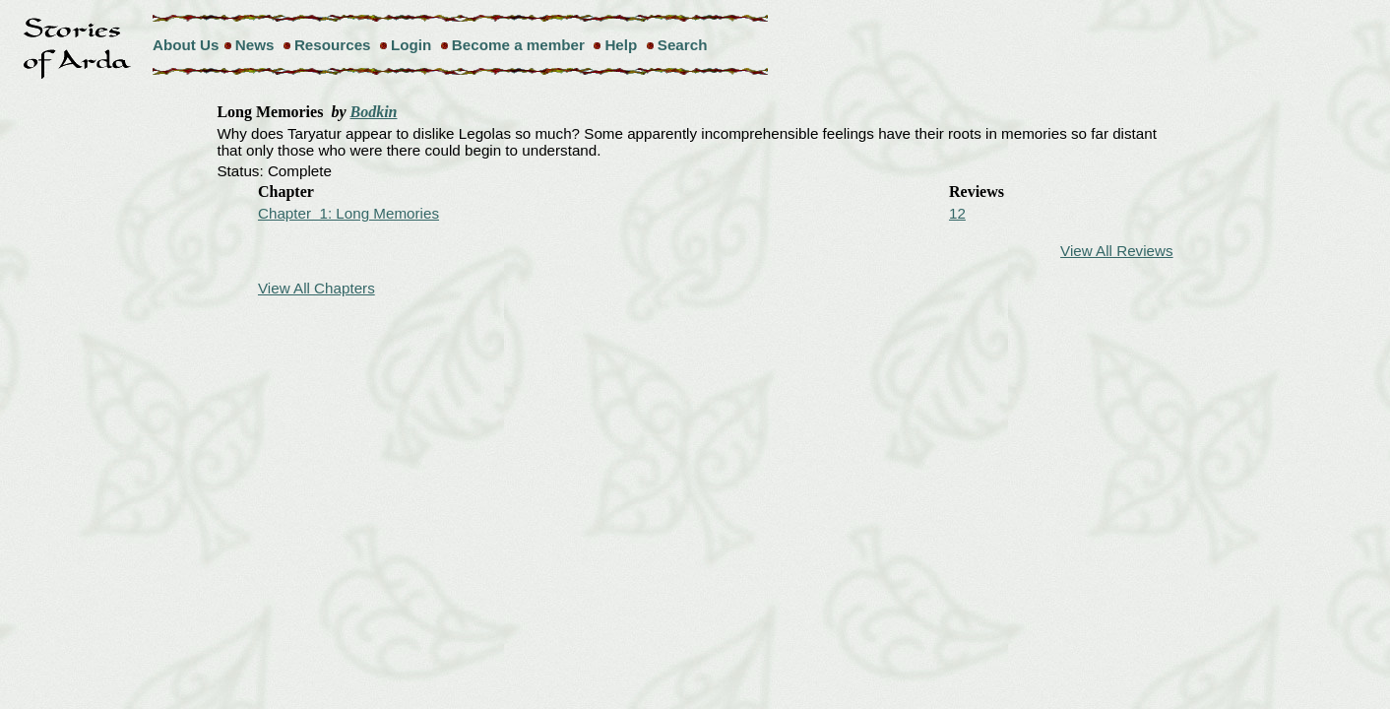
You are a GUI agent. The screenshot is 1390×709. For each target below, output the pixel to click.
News (255, 44)
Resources (332, 44)
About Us (186, 44)
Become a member (518, 44)
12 (957, 213)
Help (620, 44)
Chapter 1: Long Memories (348, 213)
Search (683, 44)
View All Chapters (316, 288)
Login (411, 44)
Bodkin (374, 111)
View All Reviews (1116, 250)
